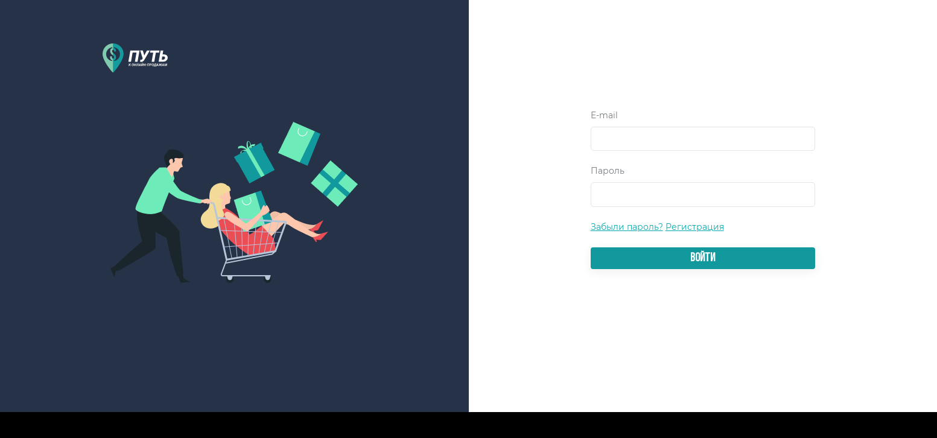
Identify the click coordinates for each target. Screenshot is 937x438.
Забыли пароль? (627, 226)
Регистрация (694, 226)
